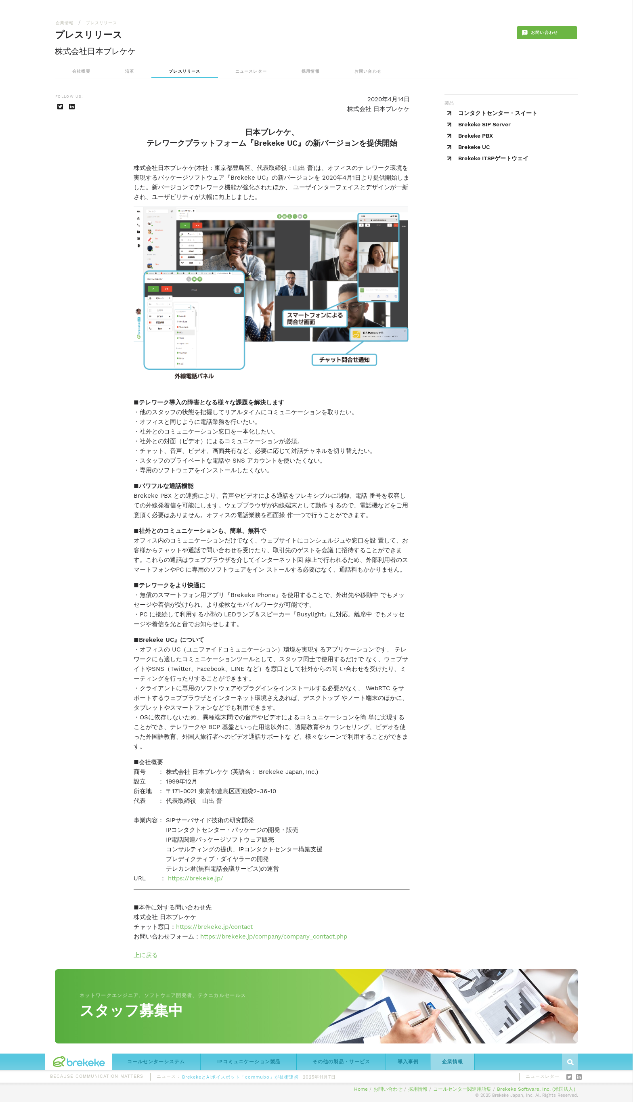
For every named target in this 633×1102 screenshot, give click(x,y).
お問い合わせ (367, 71)
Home (361, 1089)
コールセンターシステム (156, 1061)
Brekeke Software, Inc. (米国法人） (537, 1089)
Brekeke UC (474, 147)
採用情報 (311, 71)
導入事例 (408, 1061)
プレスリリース (101, 23)
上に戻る (146, 955)
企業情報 (64, 23)
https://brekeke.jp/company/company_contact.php (273, 936)
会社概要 (81, 71)
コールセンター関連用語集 (462, 1089)
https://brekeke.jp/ (195, 878)
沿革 (129, 71)
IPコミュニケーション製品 (249, 1061)
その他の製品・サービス (341, 1061)
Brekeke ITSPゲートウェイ (493, 158)
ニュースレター (251, 71)
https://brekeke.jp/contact (214, 926)
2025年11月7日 (319, 1078)
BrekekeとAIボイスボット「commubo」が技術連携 (240, 1078)
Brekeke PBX (475, 135)
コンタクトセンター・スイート (497, 113)
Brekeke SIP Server (484, 124)
